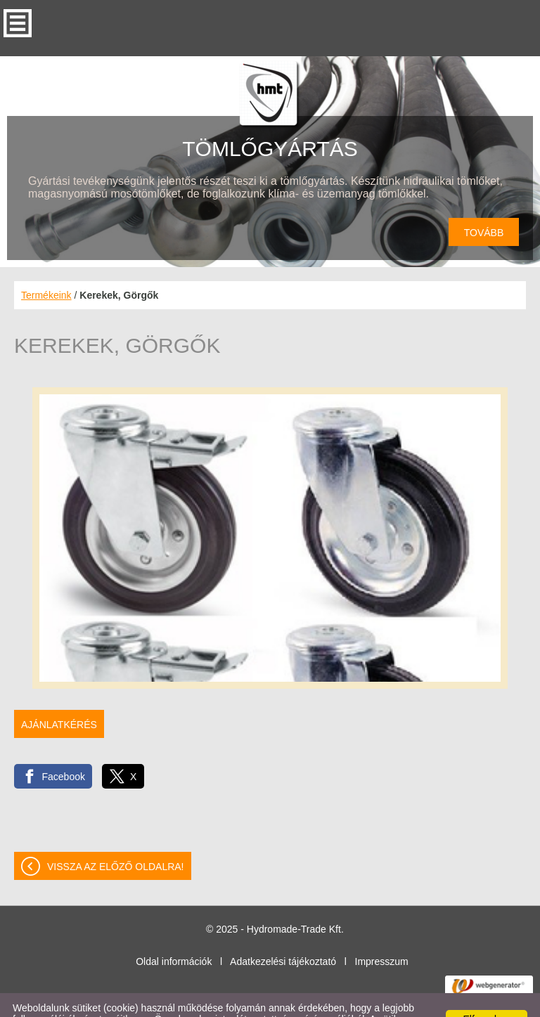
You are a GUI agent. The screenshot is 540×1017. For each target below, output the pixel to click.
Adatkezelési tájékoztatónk (381, 1002)
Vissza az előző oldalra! (115, 838)
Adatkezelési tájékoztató (283, 933)
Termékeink (46, 267)
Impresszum (382, 933)
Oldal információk (174, 933)
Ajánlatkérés (59, 696)
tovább (484, 204)
